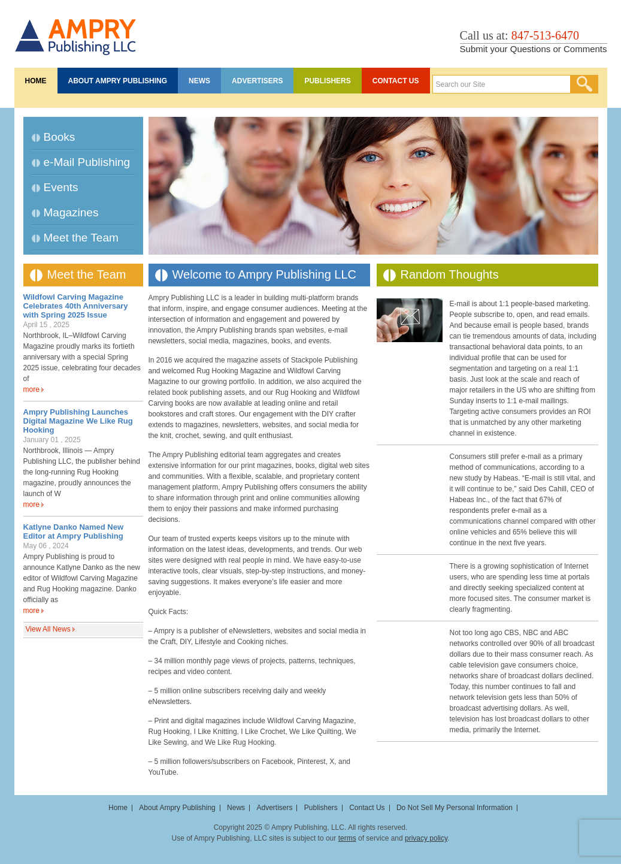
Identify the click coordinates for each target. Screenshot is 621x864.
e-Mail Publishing (87, 162)
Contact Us (395, 81)
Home (36, 81)
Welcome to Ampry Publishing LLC (264, 274)
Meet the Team (81, 237)
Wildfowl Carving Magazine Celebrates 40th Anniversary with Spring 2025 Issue (75, 305)
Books (59, 137)
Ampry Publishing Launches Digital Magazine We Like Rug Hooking (78, 420)
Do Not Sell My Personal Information (454, 807)
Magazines (71, 212)
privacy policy (426, 838)
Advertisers (257, 81)
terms (347, 838)
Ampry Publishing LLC (75, 31)
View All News (48, 629)
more (31, 389)
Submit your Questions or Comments (533, 49)
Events (61, 187)
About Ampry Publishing (118, 81)
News (199, 81)
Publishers (327, 81)
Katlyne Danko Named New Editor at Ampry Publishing (73, 531)
